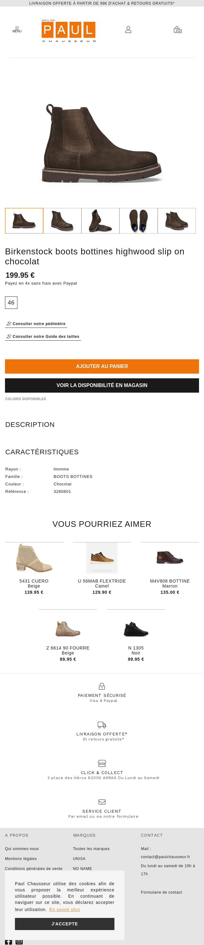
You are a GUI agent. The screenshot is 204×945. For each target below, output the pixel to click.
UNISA (79, 859)
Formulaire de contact (161, 892)
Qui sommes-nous (22, 849)
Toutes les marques (91, 849)
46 (11, 303)
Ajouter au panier (102, 366)
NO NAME (82, 869)
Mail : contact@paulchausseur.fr (165, 853)
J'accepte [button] (64, 923)
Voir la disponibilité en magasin (102, 385)
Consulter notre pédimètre (36, 324)
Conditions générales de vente (34, 869)
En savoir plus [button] (64, 909)
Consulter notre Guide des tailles (43, 336)
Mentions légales (21, 859)
